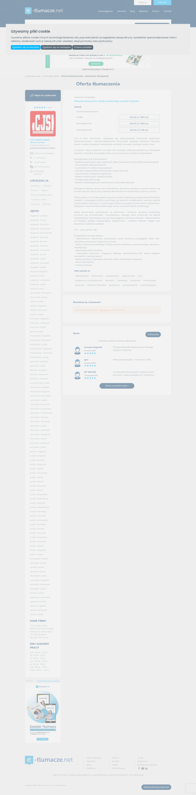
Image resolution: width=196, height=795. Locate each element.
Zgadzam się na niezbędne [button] (57, 47)
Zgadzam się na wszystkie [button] (25, 47)
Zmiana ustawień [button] (84, 47)
